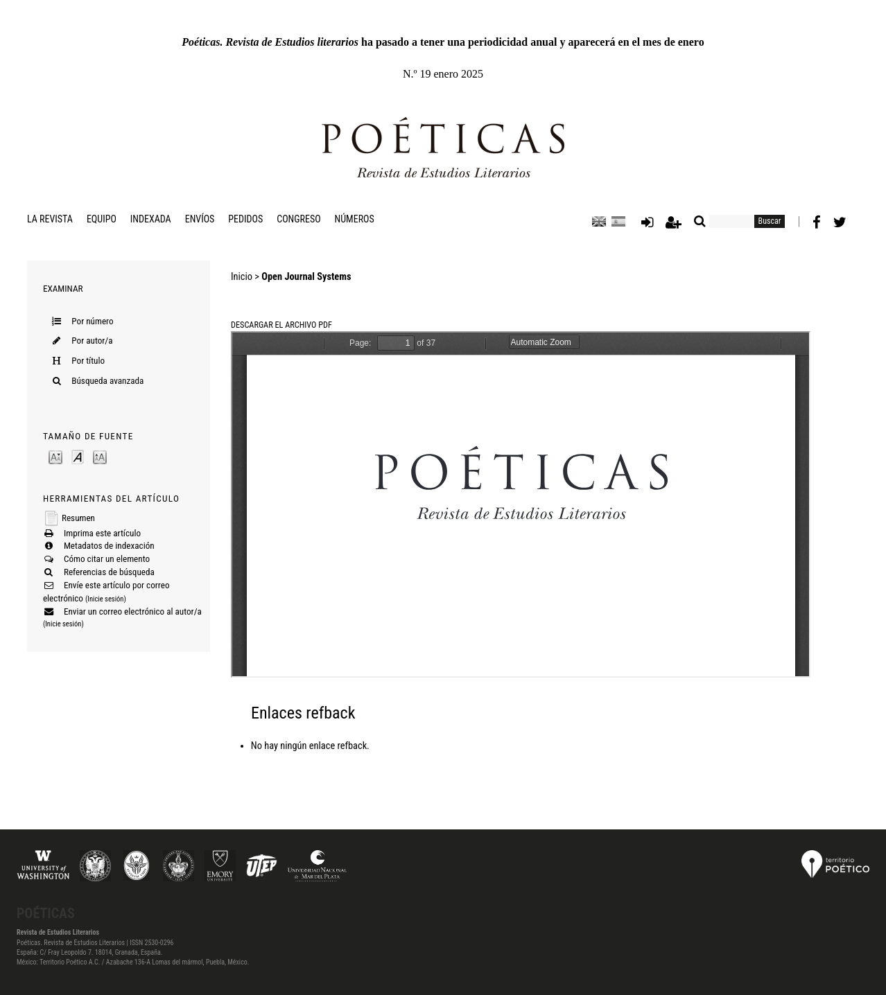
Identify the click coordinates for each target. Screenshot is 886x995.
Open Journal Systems (306, 277)
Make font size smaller (55, 456)
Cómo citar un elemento (107, 559)
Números (354, 218)
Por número (92, 321)
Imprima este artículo (102, 533)
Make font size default (78, 456)
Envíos (200, 218)
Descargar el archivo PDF (281, 325)
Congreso (298, 218)
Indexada (150, 218)
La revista (50, 218)
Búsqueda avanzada (107, 381)
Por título (88, 360)
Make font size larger (100, 456)
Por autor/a (91, 340)
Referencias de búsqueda (109, 572)
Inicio (241, 277)
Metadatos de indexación (109, 545)
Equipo (101, 218)
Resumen (78, 518)
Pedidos (245, 218)
